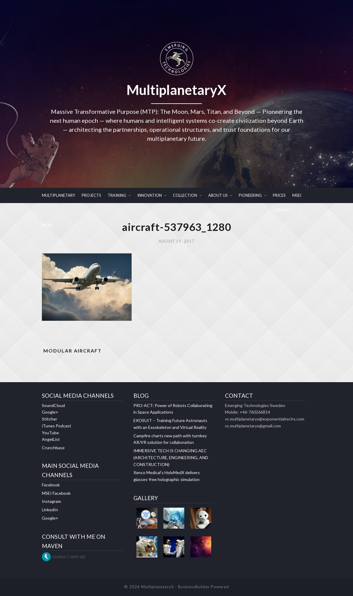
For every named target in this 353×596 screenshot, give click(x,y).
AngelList (51, 439)
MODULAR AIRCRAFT (72, 350)
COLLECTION (185, 195)
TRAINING (117, 195)
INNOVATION (149, 195)
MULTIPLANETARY (58, 195)
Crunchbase (53, 447)
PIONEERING (250, 195)
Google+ (50, 412)
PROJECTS (91, 195)
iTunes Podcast (56, 425)
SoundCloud (53, 405)
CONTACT (282, 210)
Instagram (51, 501)
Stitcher (49, 418)
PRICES (279, 195)
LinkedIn (50, 509)
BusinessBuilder (194, 586)
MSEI (296, 195)
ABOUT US (218, 195)
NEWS (47, 225)
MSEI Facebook (56, 493)
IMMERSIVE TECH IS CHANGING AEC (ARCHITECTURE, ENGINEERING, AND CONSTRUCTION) (170, 457)
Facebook (51, 484)
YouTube (50, 432)
